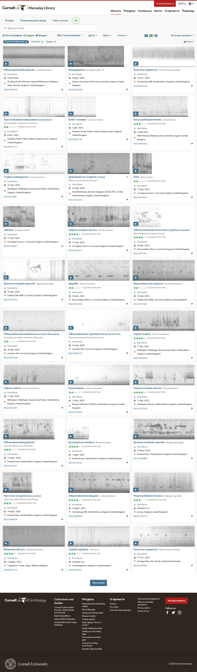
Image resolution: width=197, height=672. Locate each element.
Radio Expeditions (62, 616)
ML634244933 (140, 197)
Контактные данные (120, 610)
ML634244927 (11, 246)
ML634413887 (10, 197)
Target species (88, 619)
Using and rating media (92, 613)
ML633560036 (75, 412)
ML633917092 (140, 304)
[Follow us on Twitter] (173, 612)
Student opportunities (92, 649)
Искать (116, 11)
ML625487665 (140, 566)
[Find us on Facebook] (167, 612)
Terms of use (143, 611)
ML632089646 (11, 519)
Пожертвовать (165, 3)
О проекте (172, 11)
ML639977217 (10, 147)
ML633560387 (11, 408)
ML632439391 (10, 466)
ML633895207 (75, 353)
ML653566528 (75, 90)
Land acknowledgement (149, 599)
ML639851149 (75, 139)
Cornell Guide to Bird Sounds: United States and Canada (64, 610)
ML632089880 (140, 458)
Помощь (188, 11)
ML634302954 (75, 200)
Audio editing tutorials (92, 628)
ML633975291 (140, 253)
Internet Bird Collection (64, 619)
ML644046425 (140, 86)
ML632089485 (75, 516)
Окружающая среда (33, 20)
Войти (182, 3)
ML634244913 (75, 250)
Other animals (60, 20)
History (113, 604)
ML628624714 (10, 570)
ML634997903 (140, 144)
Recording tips (88, 610)
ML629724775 (140, 516)
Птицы (9, 20)
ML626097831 (75, 570)
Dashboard (145, 11)
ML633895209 (11, 358)
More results (98, 583)
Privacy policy (144, 608)
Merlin (158, 11)
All (75, 20)
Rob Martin (12, 74)
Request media (88, 616)
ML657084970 (10, 90)
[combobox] (52, 28)
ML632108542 (75, 463)
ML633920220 (75, 304)
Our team (114, 607)
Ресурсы (129, 11)
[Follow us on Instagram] (179, 612)
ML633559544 (140, 409)
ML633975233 (10, 300)
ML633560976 (140, 358)
